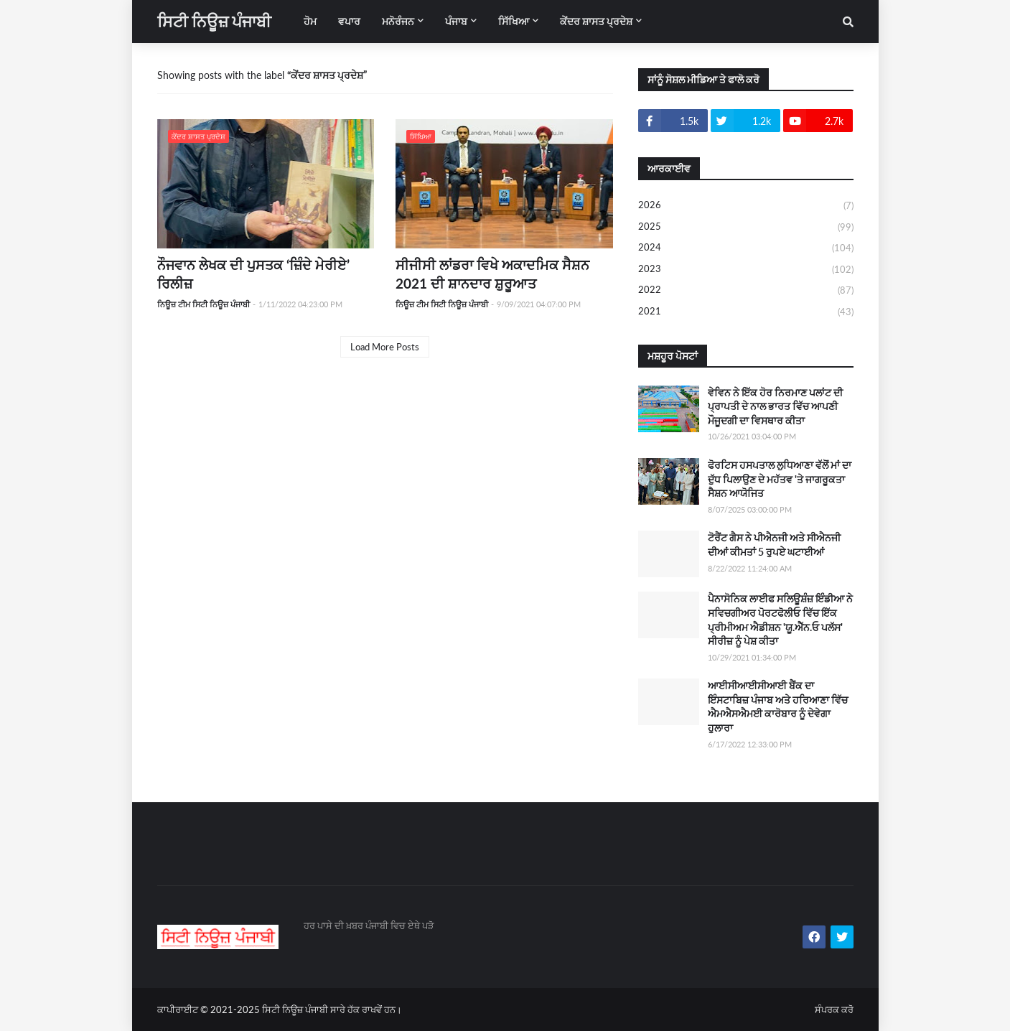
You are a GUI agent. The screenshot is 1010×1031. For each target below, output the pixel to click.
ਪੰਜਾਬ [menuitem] (456, 21)
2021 (746, 312)
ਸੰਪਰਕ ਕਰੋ (834, 1009)
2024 (746, 248)
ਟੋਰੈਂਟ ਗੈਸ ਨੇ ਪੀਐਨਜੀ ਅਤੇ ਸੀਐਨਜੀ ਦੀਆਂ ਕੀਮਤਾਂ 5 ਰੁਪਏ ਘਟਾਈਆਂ (774, 544)
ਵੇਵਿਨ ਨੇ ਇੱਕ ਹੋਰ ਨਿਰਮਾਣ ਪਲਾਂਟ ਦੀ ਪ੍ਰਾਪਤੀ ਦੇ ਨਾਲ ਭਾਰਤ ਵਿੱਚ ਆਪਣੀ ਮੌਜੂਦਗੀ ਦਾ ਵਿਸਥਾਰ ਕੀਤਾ (775, 406)
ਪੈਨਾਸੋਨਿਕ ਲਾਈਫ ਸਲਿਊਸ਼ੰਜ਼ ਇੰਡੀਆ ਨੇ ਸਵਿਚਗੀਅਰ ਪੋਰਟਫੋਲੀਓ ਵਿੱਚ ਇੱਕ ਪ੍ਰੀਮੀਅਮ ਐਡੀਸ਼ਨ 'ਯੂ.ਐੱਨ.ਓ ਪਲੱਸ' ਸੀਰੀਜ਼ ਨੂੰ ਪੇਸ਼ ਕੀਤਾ (780, 619)
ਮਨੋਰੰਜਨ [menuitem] (398, 21)
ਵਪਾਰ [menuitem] (349, 21)
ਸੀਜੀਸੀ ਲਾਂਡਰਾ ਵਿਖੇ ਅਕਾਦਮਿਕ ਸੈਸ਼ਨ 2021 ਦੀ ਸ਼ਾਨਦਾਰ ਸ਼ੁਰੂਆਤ (492, 274)
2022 (746, 291)
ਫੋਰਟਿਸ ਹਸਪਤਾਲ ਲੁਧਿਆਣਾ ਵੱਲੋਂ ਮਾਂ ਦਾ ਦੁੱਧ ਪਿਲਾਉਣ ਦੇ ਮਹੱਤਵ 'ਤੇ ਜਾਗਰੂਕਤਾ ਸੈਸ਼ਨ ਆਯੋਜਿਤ (779, 479)
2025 (746, 227)
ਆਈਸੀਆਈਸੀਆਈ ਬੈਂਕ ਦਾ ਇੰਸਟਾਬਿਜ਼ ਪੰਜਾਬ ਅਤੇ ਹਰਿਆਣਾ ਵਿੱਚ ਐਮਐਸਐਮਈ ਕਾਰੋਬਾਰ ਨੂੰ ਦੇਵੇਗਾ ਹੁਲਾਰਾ (778, 706)
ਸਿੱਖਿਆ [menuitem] (513, 21)
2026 (746, 206)
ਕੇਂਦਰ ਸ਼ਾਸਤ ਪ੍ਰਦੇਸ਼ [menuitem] (596, 21)
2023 (746, 270)
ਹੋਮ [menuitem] (310, 21)
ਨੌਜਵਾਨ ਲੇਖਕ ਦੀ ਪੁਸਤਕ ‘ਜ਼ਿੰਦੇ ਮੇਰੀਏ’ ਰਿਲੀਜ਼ (253, 274)
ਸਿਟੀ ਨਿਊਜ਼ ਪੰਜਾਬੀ (214, 21)
